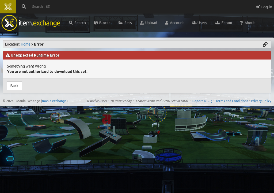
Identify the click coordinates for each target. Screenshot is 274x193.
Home (26, 44)
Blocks (102, 23)
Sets (125, 23)
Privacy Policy (261, 101)
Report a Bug (202, 101)
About (247, 23)
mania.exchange (54, 101)
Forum (223, 23)
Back (14, 86)
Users (199, 23)
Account (174, 23)
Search (77, 23)
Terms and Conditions (231, 101)
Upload (148, 23)
